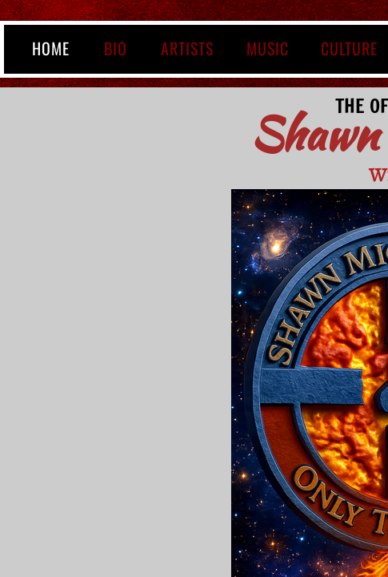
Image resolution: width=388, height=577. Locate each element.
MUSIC (267, 48)
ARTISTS (187, 48)
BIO (115, 48)
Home (51, 48)
